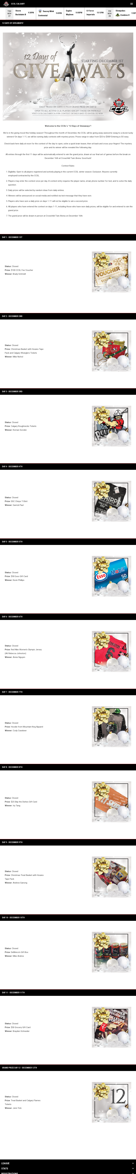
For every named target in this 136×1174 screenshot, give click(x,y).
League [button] (5, 1163)
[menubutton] (131, 3)
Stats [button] (4, 1168)
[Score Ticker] (68, 13)
